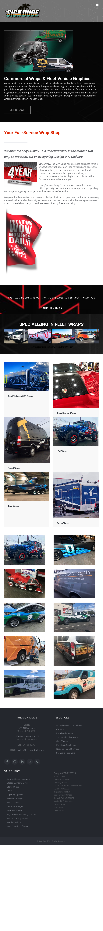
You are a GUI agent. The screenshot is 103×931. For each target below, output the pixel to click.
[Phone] (37, 762)
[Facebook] (7, 762)
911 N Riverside (27, 728)
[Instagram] (15, 762)
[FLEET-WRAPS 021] (39, 336)
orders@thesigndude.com (30, 750)
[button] (6, 336)
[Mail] (30, 762)
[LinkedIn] (22, 762)
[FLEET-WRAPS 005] (87, 336)
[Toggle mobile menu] (97, 4)
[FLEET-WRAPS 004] (63, 336)
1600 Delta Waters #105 (27, 736)
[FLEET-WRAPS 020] (16, 336)
